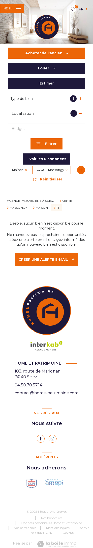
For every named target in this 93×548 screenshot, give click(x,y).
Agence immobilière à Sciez (30, 200)
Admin (85, 528)
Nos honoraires (51, 518)
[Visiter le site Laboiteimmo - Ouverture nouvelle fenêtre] (56, 544)
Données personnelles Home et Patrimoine (51, 523)
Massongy (18, 207)
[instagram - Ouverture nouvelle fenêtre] (53, 439)
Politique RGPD (41, 532)
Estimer (46, 83)
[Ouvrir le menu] (12, 8)
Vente (67, 200)
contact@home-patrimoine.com (46, 393)
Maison (41, 207)
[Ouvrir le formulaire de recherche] (46, 143)
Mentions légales (57, 528)
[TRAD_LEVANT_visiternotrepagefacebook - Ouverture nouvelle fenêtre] (41, 439)
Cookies (68, 532)
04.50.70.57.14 (28, 384)
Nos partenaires (25, 528)
